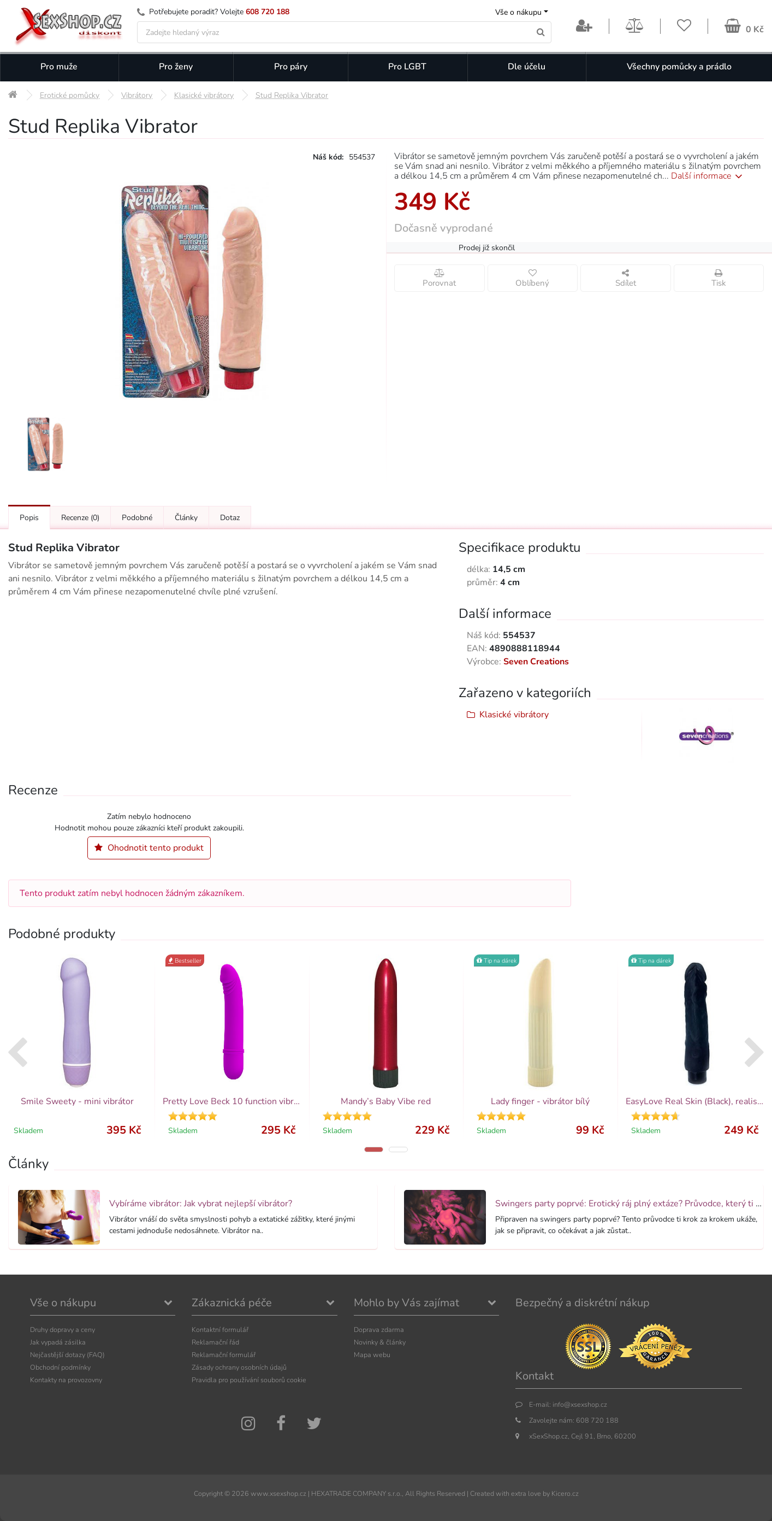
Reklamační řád (215, 1342)
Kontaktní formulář (220, 1329)
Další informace (708, 176)
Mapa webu (372, 1354)
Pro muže (59, 67)
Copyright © (212, 1493)
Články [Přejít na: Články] (186, 517)
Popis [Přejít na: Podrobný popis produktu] (29, 517)
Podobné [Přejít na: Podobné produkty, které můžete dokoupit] (137, 517)
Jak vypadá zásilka (58, 1342)
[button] (373, 1149)
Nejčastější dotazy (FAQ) (67, 1354)
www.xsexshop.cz (278, 1493)
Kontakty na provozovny (66, 1379)
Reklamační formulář (224, 1354)
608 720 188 (267, 12)
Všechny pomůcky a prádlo (679, 67)
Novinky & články (380, 1342)
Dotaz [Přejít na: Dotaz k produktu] (230, 517)
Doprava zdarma (379, 1329)
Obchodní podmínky (60, 1367)
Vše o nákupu (518, 12)
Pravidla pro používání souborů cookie (249, 1379)
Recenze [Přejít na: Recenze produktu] (80, 517)
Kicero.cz (565, 1493)
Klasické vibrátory (514, 715)
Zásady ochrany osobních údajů (239, 1367)
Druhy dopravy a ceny (62, 1329)
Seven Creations (536, 662)
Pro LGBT (407, 67)
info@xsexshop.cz (580, 1404)
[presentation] (17, 1054)
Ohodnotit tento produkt (149, 848)
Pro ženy (176, 67)
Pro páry (290, 67)
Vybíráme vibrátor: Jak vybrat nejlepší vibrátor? (200, 1204)
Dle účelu (526, 67)
